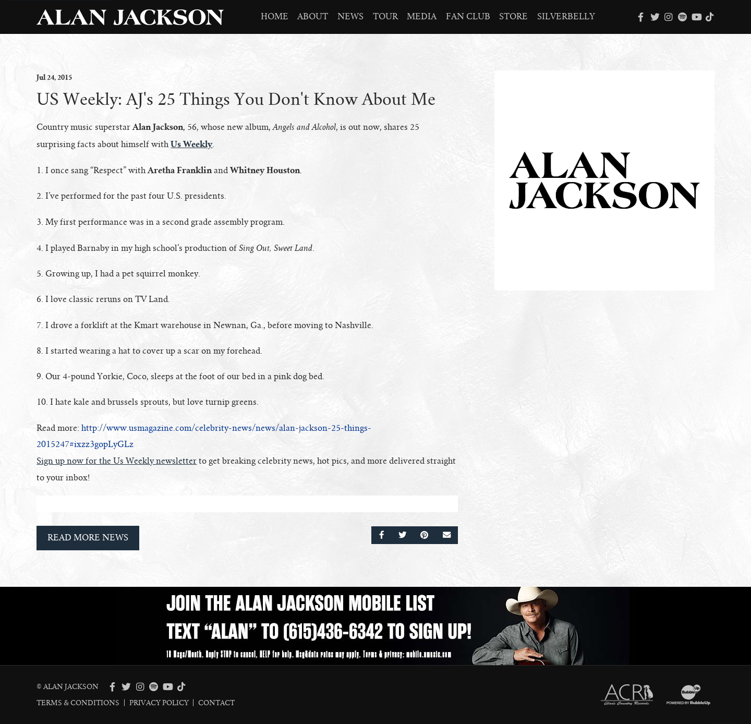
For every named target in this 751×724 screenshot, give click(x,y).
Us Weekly (191, 144)
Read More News (87, 537)
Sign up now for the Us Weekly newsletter (117, 461)
